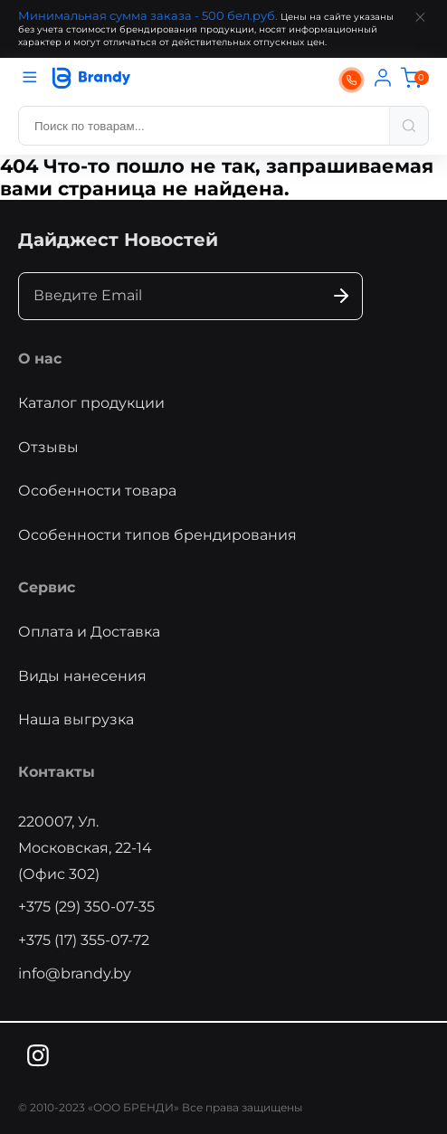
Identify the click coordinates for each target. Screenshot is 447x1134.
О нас (40, 358)
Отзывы (48, 447)
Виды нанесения (82, 676)
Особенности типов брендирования (157, 534)
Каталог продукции (91, 402)
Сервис (46, 587)
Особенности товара (97, 490)
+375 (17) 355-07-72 (83, 940)
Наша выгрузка (76, 719)
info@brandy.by (74, 973)
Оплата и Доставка (89, 631)
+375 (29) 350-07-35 (86, 906)
